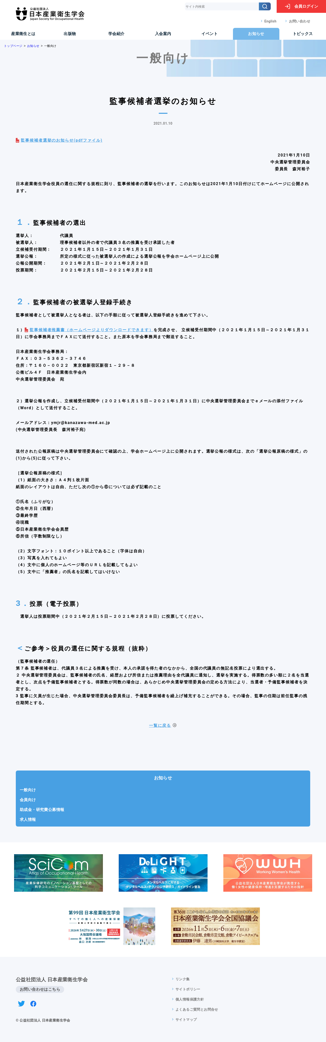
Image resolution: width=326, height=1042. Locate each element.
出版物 (70, 33)
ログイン (301, 6)
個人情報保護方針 (189, 999)
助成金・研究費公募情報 (42, 809)
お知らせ (256, 33)
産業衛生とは (23, 33)
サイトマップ (186, 1020)
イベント (209, 33)
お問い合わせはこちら (40, 989)
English (270, 21)
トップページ (13, 46)
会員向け (28, 799)
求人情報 (28, 819)
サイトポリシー (187, 989)
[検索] (265, 6)
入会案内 (163, 33)
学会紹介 (116, 33)
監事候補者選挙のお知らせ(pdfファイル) (61, 140)
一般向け (28, 790)
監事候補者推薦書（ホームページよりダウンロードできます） (91, 330)
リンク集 (182, 979)
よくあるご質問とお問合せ (196, 1009)
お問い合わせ (299, 21)
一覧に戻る (160, 725)
